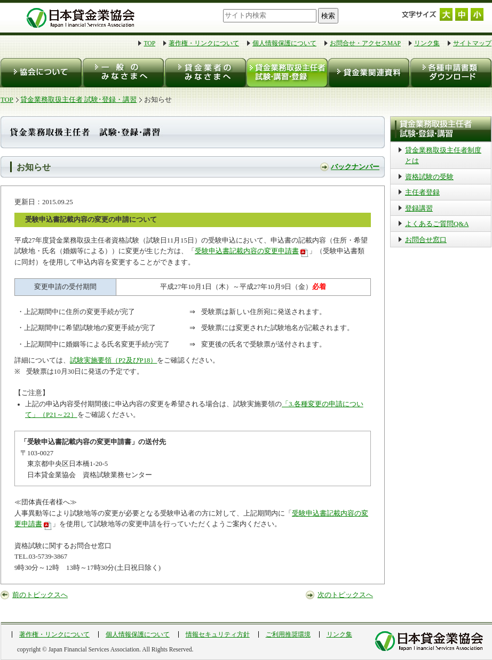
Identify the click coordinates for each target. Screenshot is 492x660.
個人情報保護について (284, 43)
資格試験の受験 (429, 177)
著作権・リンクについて (204, 43)
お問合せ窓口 (426, 240)
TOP (149, 43)
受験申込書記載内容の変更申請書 (247, 251)
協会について (41, 72)
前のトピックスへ (40, 595)
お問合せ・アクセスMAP (365, 43)
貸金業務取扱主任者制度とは (443, 156)
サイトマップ (472, 43)
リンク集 (427, 43)
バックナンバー (355, 167)
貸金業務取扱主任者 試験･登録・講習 (78, 99)
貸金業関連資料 (368, 72)
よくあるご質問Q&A (437, 224)
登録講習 (419, 208)
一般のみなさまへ (123, 72)
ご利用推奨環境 (288, 634)
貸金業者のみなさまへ (204, 72)
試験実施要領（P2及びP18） (113, 360)
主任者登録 (422, 192)
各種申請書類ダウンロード (450, 72)
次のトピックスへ (345, 595)
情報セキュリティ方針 (218, 634)
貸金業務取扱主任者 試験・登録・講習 (286, 72)
